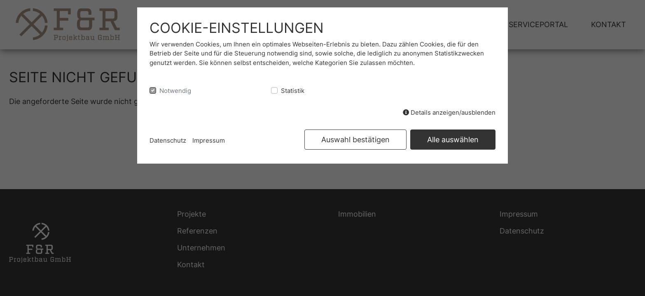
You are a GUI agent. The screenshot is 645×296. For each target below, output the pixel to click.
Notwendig (175, 91)
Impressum (208, 140)
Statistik (292, 91)
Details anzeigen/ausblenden (449, 112)
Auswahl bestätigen (355, 139)
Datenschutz (168, 140)
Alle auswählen (453, 139)
